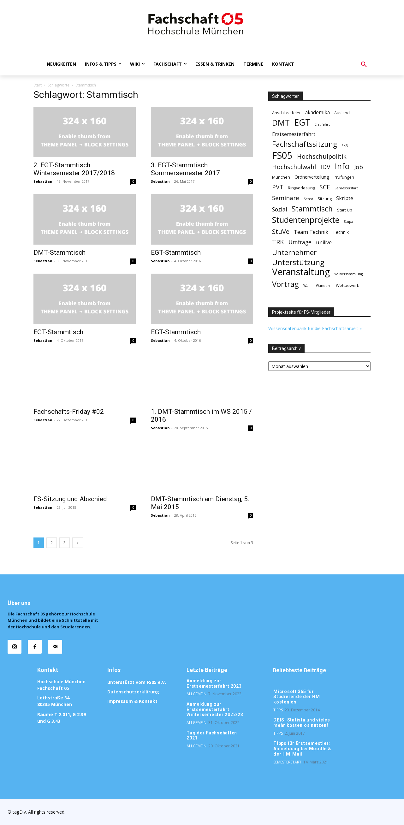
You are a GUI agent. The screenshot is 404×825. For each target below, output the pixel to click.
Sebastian (42, 181)
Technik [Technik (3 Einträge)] (341, 232)
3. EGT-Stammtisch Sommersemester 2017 (185, 169)
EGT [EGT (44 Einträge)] (302, 122)
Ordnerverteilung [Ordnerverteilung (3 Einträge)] (311, 177)
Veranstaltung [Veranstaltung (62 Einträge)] (301, 272)
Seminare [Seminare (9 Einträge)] (285, 198)
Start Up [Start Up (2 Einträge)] (344, 210)
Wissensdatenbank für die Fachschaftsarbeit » (315, 328)
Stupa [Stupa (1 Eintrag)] (348, 221)
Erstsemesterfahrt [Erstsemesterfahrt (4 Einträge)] (293, 134)
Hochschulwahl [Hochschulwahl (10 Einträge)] (294, 166)
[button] (363, 64)
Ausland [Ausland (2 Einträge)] (342, 113)
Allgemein (196, 694)
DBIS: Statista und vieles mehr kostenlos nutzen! (301, 722)
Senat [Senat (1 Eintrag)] (308, 199)
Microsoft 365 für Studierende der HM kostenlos (296, 697)
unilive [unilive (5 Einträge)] (324, 242)
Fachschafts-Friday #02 (68, 411)
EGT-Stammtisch (176, 252)
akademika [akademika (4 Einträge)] (317, 112)
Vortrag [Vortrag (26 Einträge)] (285, 284)
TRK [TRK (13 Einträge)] (278, 242)
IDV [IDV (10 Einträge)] (325, 166)
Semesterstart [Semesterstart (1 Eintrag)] (346, 188)
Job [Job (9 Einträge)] (358, 167)
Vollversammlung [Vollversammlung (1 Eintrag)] (348, 274)
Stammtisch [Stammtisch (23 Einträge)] (312, 208)
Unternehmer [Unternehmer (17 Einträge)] (294, 252)
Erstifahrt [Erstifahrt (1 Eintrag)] (322, 124)
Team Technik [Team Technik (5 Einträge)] (311, 232)
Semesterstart (287, 762)
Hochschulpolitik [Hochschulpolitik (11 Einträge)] (322, 156)
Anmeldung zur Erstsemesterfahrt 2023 (214, 683)
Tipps (278, 710)
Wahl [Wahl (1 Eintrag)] (307, 285)
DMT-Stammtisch (59, 252)
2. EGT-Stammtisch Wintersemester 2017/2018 (74, 169)
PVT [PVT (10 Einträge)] (277, 187)
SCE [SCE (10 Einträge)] (324, 187)
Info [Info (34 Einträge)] (342, 166)
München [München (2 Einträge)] (281, 177)
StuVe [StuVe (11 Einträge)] (280, 231)
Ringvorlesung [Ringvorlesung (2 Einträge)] (301, 188)
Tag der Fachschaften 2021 (212, 735)
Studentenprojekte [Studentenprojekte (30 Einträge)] (305, 220)
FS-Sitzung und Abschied (70, 499)
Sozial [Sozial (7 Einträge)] (279, 209)
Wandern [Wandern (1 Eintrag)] (323, 285)
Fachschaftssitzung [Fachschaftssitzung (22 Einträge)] (304, 144)
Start (37, 85)
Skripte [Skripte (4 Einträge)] (344, 198)
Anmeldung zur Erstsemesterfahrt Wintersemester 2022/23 (215, 709)
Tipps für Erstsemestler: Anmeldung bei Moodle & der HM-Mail (302, 749)
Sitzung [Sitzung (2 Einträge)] (325, 198)
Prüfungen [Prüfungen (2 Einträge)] (344, 177)
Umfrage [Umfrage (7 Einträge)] (300, 242)
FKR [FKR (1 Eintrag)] (345, 145)
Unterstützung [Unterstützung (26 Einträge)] (298, 262)
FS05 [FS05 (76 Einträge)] (282, 155)
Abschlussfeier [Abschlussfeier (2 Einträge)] (286, 113)
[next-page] (77, 542)
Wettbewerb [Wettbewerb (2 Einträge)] (347, 285)
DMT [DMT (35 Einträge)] (281, 122)
